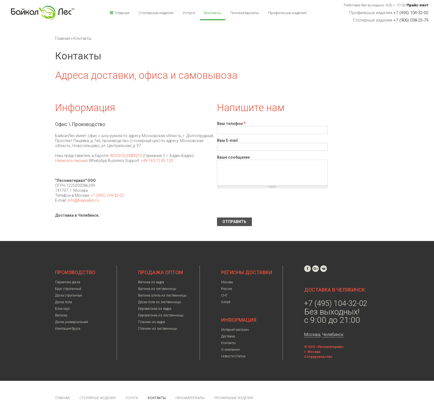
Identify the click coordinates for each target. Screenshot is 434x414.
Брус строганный (68, 289)
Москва (227, 282)
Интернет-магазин (235, 330)
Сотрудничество (318, 357)
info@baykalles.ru (83, 200)
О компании (230, 350)
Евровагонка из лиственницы (161, 315)
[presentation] (259, 203)
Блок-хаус (62, 309)
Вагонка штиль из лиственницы (162, 295)
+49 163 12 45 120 (157, 160)
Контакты (212, 13)
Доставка (228, 336)
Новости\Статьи (233, 356)
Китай (225, 302)
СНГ (224, 295)
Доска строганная (68, 295)
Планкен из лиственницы (157, 329)
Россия (226, 289)
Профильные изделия (287, 13)
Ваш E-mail (227, 140)
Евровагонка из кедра (154, 309)
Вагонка (61, 315)
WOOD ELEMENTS (126, 155)
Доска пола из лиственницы (159, 302)
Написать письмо (71, 160)
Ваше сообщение (233, 157)
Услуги (189, 13)
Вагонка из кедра (151, 282)
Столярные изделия (156, 13)
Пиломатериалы (244, 13)
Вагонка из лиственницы (157, 289)
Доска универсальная (71, 322)
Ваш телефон (231, 123)
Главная (122, 13)
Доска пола (63, 302)
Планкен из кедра (151, 322)
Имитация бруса (67, 329)
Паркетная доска (67, 282)
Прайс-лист (417, 5)
